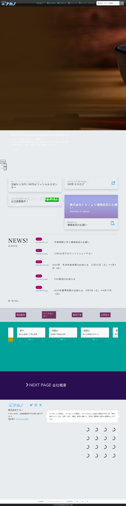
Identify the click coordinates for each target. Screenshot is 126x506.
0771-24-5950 (22, 419)
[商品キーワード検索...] (108, 3)
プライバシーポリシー (55, 501)
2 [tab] (5, 168)
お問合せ (61, 3)
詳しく (31, 339)
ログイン (91, 3)
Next (3, 161)
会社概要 (51, 3)
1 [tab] (5, 165)
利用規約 (70, 501)
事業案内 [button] (39, 3)
